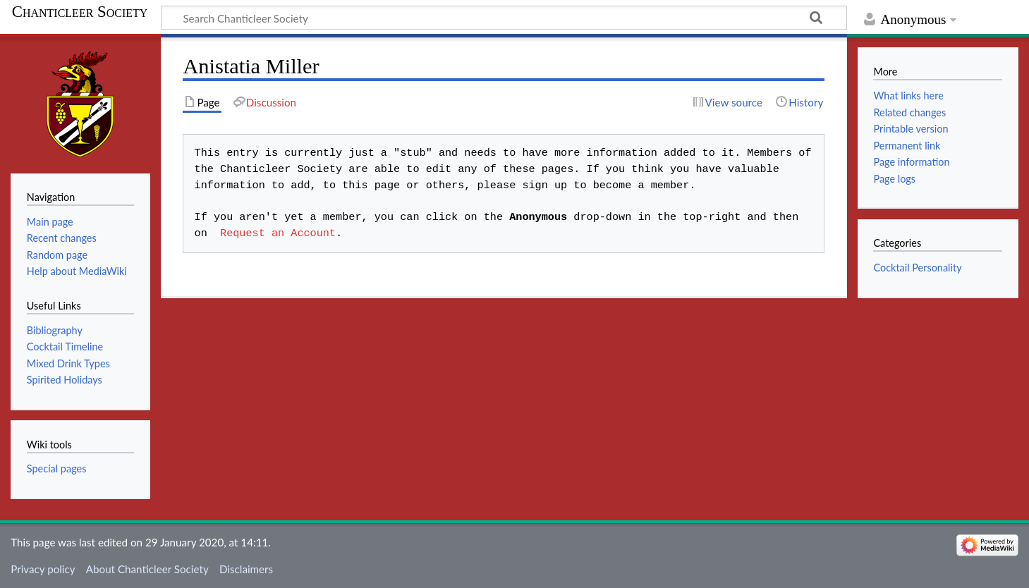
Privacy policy (43, 569)
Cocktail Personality (917, 268)
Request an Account (275, 233)
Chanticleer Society (80, 12)
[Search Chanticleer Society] (504, 17)
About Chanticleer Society (147, 569)
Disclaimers (246, 569)
